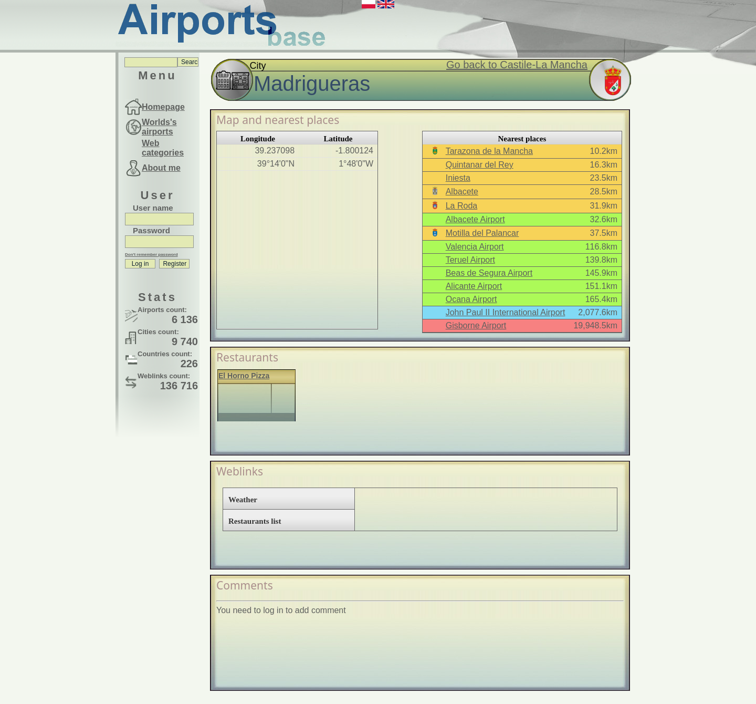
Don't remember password (151, 254)
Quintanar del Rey (479, 164)
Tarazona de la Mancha (489, 151)
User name (153, 207)
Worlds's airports (159, 127)
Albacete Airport (475, 219)
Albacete (462, 191)
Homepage (163, 106)
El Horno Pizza (243, 375)
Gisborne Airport (476, 325)
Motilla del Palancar (482, 233)
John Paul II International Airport (505, 312)
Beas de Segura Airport (489, 272)
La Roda (462, 205)
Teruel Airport (470, 259)
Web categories (163, 148)
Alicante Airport (474, 286)
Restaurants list (254, 521)
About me (161, 167)
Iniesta (458, 177)
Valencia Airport (475, 246)
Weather (242, 499)
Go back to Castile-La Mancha (516, 64)
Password (151, 230)
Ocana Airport (471, 299)
